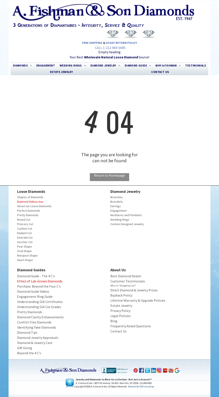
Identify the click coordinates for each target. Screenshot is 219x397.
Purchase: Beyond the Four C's (39, 286)
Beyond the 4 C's (29, 353)
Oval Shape (24, 251)
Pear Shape (24, 246)
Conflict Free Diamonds (34, 322)
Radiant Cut (24, 233)
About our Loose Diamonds (34, 206)
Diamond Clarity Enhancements (40, 317)
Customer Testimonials (127, 281)
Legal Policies (120, 316)
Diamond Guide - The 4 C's (36, 276)
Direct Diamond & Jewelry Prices (134, 290)
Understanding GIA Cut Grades (39, 307)
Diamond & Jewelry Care (34, 343)
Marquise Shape (27, 255)
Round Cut (23, 219)
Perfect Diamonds (28, 211)
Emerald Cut (25, 237)
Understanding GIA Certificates (40, 302)
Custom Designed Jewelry (127, 224)
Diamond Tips (27, 332)
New (40, 201)
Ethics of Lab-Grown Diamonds (39, 281)
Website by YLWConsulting (141, 386)
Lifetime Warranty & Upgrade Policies (137, 300)
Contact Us (118, 331)
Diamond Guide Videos (33, 291)
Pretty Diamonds (27, 215)
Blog (113, 321)
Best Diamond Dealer (125, 276)
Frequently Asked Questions (130, 326)
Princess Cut (25, 224)
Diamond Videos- (27, 202)
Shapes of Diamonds (30, 197)
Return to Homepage (109, 175)
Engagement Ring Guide (35, 296)
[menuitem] (22, 65)
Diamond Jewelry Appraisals (37, 337)
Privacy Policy (120, 310)
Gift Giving (24, 348)
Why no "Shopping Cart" (123, 285)
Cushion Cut (24, 228)
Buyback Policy (121, 295)
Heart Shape (25, 260)
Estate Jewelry (121, 305)
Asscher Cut (25, 242)
